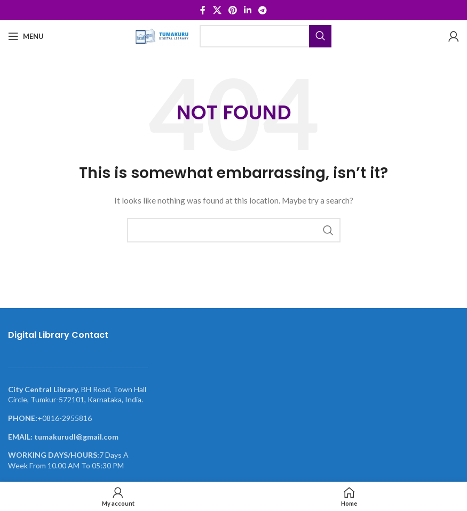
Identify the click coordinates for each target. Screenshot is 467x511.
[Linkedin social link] (248, 10)
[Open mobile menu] (26, 36)
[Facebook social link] (202, 10)
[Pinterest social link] (232, 10)
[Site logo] (162, 35)
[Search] (265, 36)
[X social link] (217, 10)
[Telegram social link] (263, 10)
